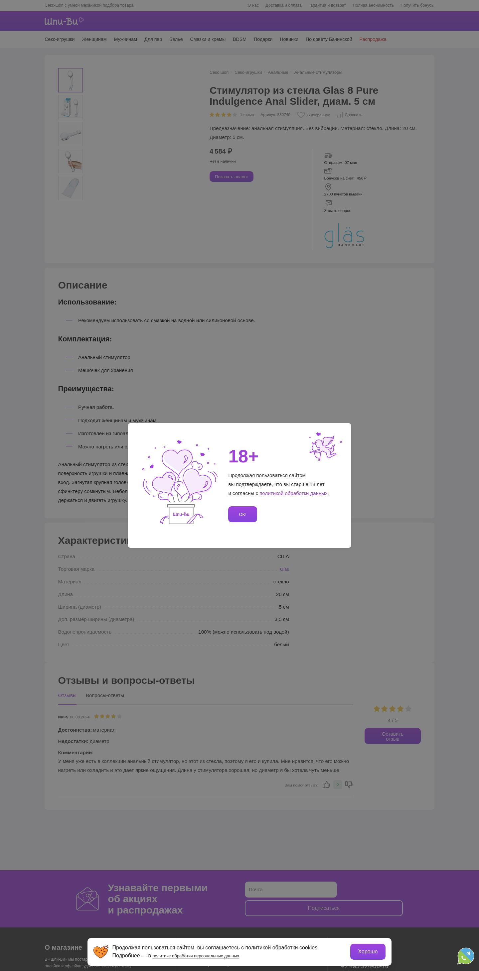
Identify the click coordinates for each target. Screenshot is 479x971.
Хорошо (366, 949)
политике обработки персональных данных (208, 953)
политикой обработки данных (293, 493)
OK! (241, 514)
